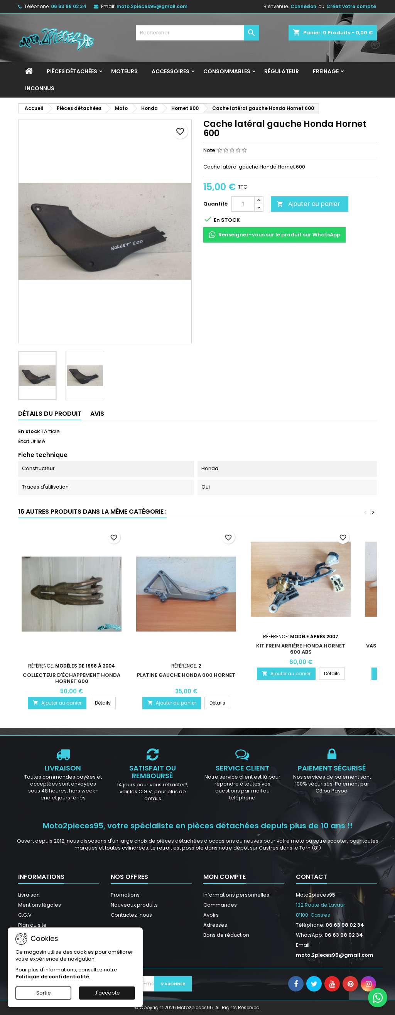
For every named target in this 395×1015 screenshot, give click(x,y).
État (23, 441)
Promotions (125, 895)
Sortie (43, 992)
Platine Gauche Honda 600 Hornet (186, 675)
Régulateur (281, 71)
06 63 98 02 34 (68, 6)
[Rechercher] (197, 32)
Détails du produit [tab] (49, 413)
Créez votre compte (351, 6)
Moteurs (124, 71)
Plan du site (32, 925)
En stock (29, 431)
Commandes (220, 905)
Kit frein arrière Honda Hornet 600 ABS (300, 649)
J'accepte (107, 992)
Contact (311, 876)
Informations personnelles (236, 895)
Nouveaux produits (134, 905)
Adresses (215, 925)
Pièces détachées (72, 71)
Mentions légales (39, 905)
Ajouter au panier (308, 203)
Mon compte (224, 876)
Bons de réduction (226, 935)
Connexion (303, 6)
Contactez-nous (131, 915)
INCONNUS (39, 88)
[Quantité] (243, 204)
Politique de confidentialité (52, 976)
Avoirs (211, 915)
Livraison (29, 895)
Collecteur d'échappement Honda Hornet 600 (71, 678)
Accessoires (170, 71)
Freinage (326, 71)
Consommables (226, 71)
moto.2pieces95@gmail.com (151, 6)
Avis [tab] (97, 413)
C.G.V (25, 915)
